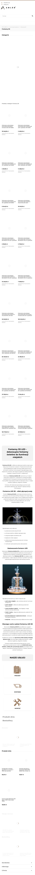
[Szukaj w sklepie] (16, 16)
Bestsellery (8, 720)
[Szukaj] (32, 16)
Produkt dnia (9, 717)
